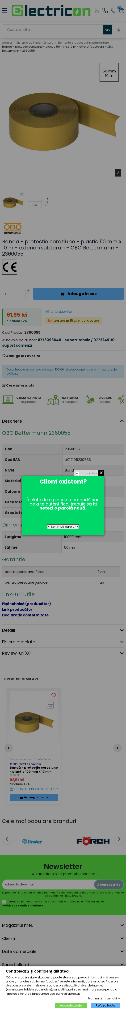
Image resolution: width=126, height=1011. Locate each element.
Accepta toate (71, 1005)
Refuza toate (105, 1005)
